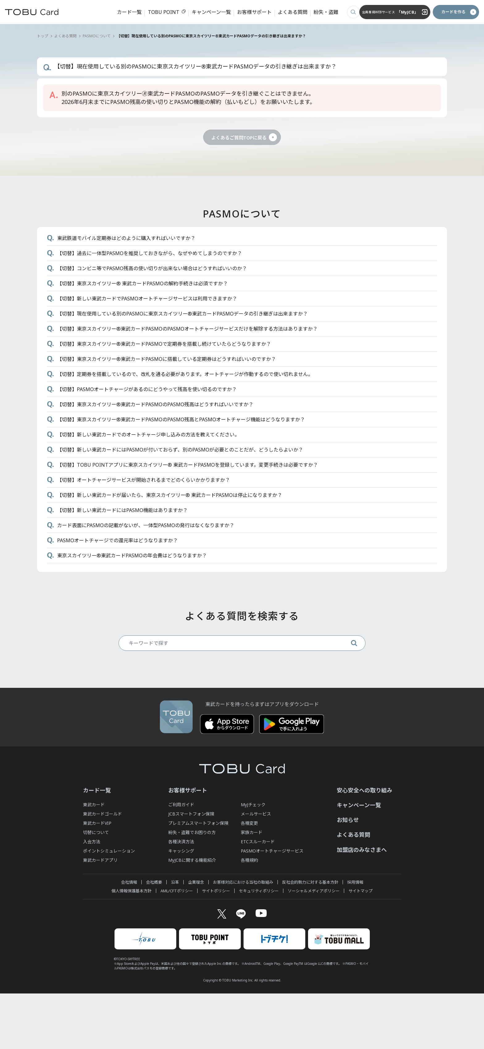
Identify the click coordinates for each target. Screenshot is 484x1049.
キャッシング (181, 905)
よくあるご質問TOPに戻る (239, 137)
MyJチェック (253, 859)
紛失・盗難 (321, 12)
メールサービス (256, 868)
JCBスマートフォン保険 (191, 868)
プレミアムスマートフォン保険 (198, 877)
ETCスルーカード (258, 896)
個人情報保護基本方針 (131, 945)
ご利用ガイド (181, 859)
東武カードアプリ (100, 914)
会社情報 (129, 936)
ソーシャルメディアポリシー (314, 945)
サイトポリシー (216, 945)
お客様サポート (249, 12)
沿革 (175, 936)
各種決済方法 (181, 896)
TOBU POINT (159, 12)
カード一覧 (124, 12)
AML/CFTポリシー (177, 945)
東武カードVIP (97, 877)
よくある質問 (288, 12)
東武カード (94, 859)
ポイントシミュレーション (109, 905)
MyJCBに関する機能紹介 (192, 914)
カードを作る (439, 11)
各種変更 (249, 877)
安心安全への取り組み (364, 844)
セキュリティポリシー (259, 945)
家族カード (251, 887)
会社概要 (154, 936)
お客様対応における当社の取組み (243, 936)
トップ (42, 36)
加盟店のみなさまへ (362, 904)
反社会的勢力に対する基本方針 (310, 936)
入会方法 (91, 896)
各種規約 (249, 914)
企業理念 (196, 936)
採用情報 (355, 936)
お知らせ (348, 874)
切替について (96, 887)
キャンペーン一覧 (206, 12)
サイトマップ (360, 945)
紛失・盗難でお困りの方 (192, 887)
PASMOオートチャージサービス (272, 905)
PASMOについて (97, 36)
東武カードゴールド (102, 868)
